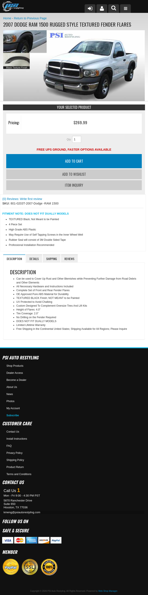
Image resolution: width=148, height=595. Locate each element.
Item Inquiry (74, 185)
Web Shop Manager (107, 591)
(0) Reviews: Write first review (22, 199)
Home (7, 18)
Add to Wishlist (74, 174)
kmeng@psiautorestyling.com (22, 512)
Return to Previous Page (30, 18)
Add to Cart (74, 161)
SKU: (6, 203)
